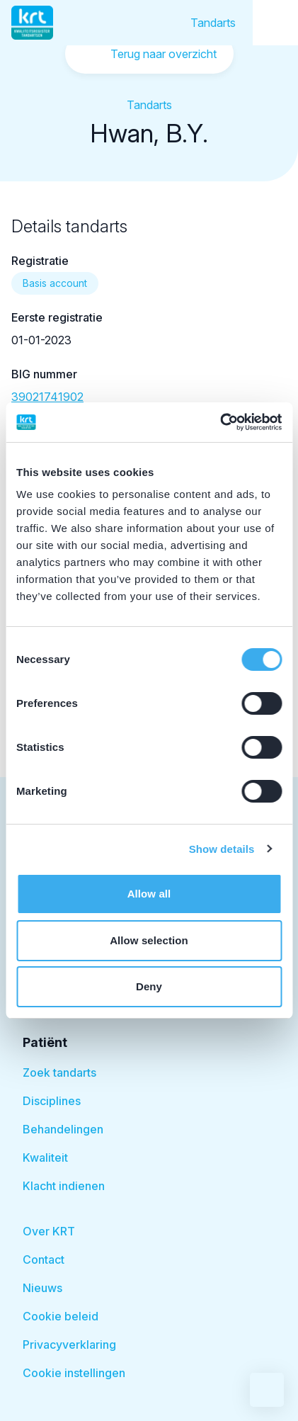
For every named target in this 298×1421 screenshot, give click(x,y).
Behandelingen (63, 1129)
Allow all (149, 894)
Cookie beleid (60, 1316)
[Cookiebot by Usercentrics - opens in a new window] (220, 422)
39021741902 (47, 397)
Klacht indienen (64, 1186)
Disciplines (52, 1101)
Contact (43, 1259)
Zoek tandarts (59, 1072)
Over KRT (49, 1231)
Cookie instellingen (74, 1373)
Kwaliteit (45, 1157)
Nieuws (42, 1288)
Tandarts (213, 23)
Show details (222, 849)
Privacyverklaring (69, 1344)
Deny (149, 986)
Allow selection (149, 940)
